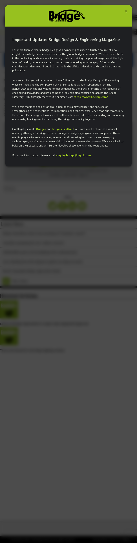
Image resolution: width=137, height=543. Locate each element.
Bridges (41, 129)
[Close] (125, 11)
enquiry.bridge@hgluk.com (73, 155)
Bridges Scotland (63, 129)
